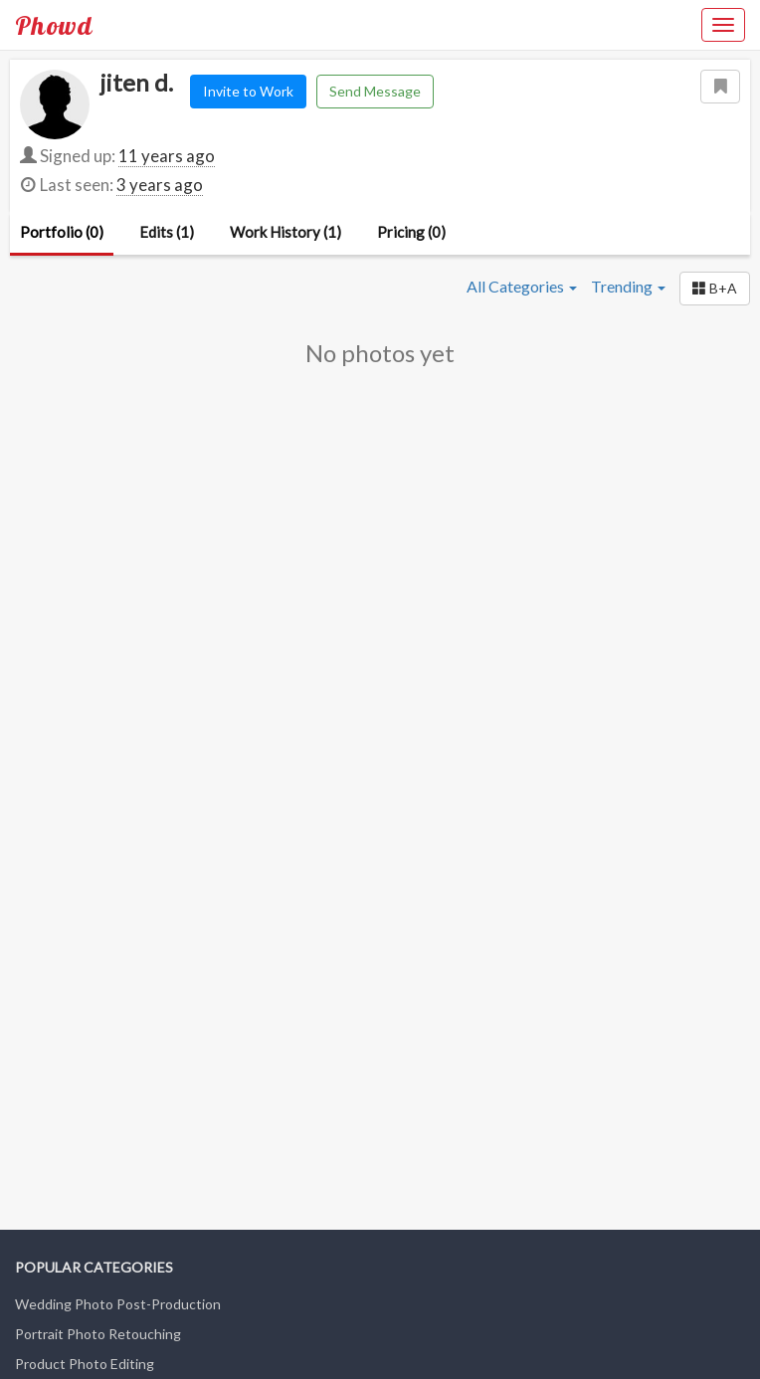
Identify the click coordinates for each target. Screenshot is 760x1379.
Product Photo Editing (84, 1363)
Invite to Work (248, 91)
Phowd (54, 25)
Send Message (375, 91)
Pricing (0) (411, 232)
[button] (714, 288)
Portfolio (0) (61, 232)
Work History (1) (285, 232)
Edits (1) (166, 232)
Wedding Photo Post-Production (118, 1303)
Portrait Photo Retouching (98, 1333)
